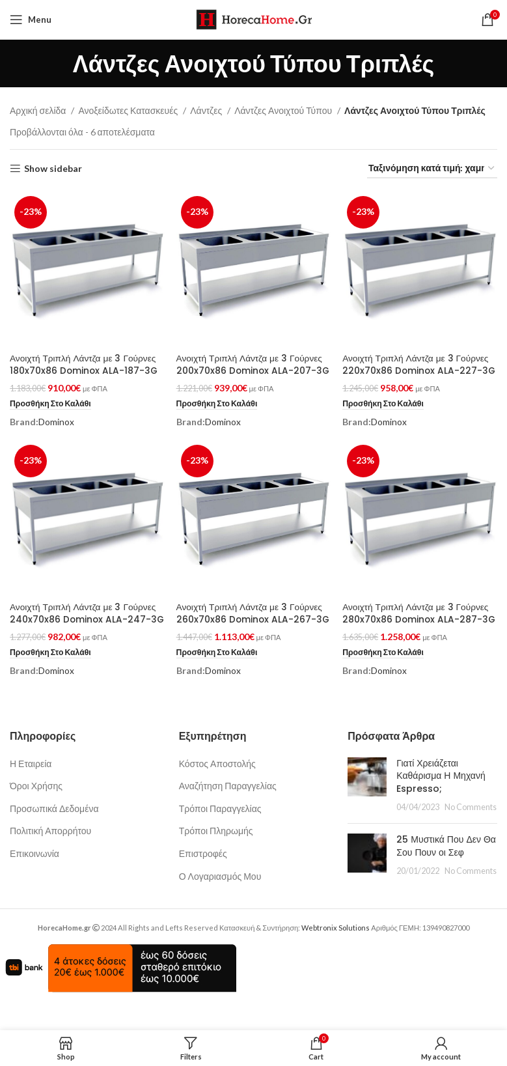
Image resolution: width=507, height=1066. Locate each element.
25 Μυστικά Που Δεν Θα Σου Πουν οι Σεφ (446, 871)
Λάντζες (207, 110)
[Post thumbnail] (367, 809)
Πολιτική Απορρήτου (50, 855)
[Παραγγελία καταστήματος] (432, 169)
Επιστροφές (203, 878)
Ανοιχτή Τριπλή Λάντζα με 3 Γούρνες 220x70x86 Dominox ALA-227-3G (418, 369)
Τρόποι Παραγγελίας (220, 832)
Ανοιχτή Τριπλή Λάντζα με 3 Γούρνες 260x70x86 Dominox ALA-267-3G (250, 631)
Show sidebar (53, 168)
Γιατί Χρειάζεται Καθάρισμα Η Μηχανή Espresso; (440, 800)
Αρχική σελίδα (39, 110)
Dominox (56, 421)
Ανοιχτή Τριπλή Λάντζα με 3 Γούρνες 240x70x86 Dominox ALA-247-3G (84, 631)
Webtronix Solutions (335, 952)
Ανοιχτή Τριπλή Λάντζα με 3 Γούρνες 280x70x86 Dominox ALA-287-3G (418, 631)
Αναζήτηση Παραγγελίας (228, 810)
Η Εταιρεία (30, 787)
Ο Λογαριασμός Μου (220, 900)
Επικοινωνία (34, 878)
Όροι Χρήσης (36, 810)
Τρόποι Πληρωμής (216, 855)
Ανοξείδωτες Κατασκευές (129, 110)
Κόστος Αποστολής (217, 787)
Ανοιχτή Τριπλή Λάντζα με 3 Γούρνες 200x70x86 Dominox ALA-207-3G (250, 369)
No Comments (471, 832)
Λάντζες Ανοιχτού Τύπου (284, 110)
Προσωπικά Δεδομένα (54, 832)
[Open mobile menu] (30, 20)
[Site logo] (253, 18)
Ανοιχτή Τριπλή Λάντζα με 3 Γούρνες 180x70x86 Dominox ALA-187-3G (84, 363)
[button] (51, 403)
